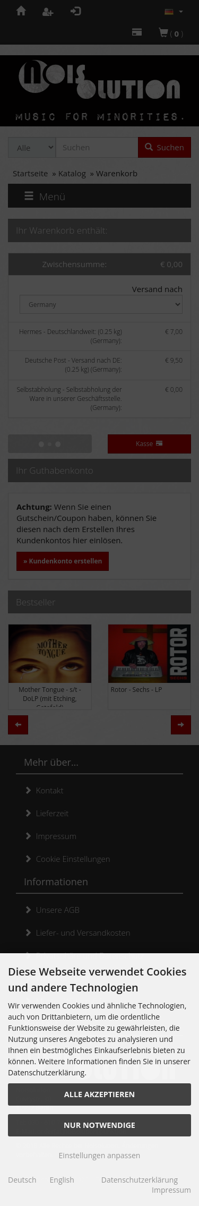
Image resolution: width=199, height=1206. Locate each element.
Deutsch (22, 1180)
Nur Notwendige (99, 1125)
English (62, 1180)
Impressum (171, 1190)
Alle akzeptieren (99, 1094)
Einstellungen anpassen (100, 1155)
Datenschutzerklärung (139, 1180)
